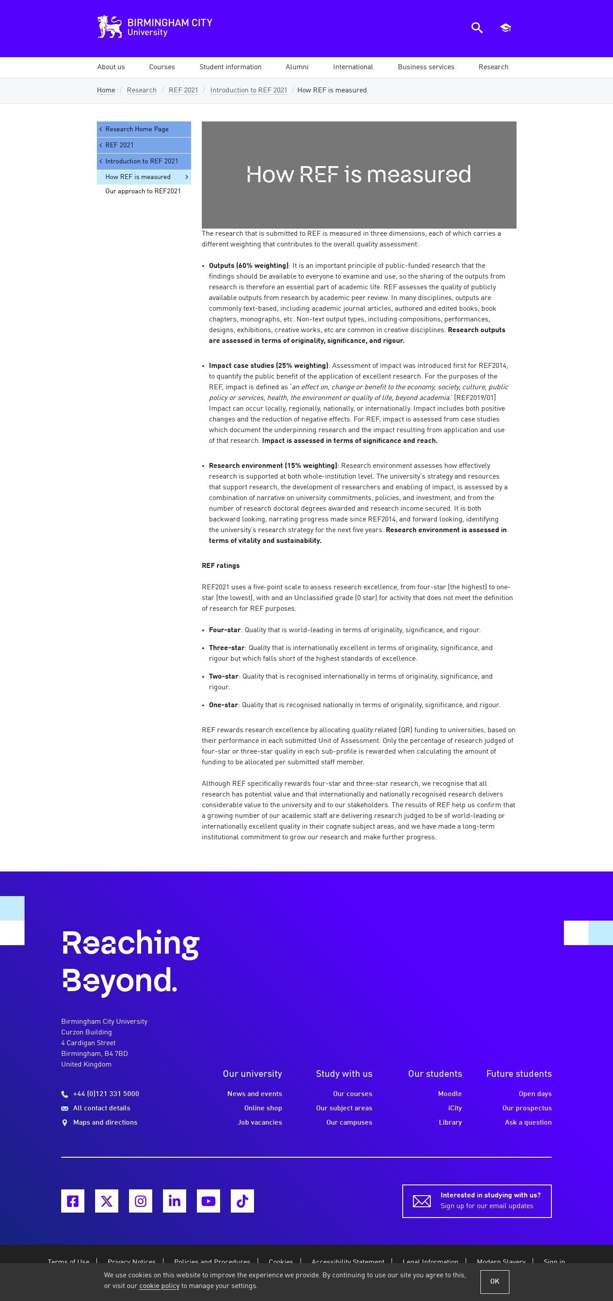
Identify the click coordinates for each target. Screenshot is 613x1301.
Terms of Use (68, 1262)
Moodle (450, 1094)
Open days (535, 1094)
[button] (111, 67)
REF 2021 (183, 90)
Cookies (281, 1262)
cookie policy (159, 1286)
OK (495, 1281)
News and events (254, 1094)
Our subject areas (344, 1108)
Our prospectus (527, 1108)
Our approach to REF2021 (143, 191)
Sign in (554, 1262)
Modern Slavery (501, 1262)
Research (142, 90)
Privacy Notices (132, 1262)
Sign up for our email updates (491, 1200)
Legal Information (431, 1262)
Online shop (263, 1108)
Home (106, 90)
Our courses (352, 1094)
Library (450, 1122)
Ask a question (528, 1122)
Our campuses (349, 1122)
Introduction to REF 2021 (249, 90)
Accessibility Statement (348, 1262)
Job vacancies (260, 1122)
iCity (455, 1108)
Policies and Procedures (212, 1262)
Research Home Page (133, 129)
